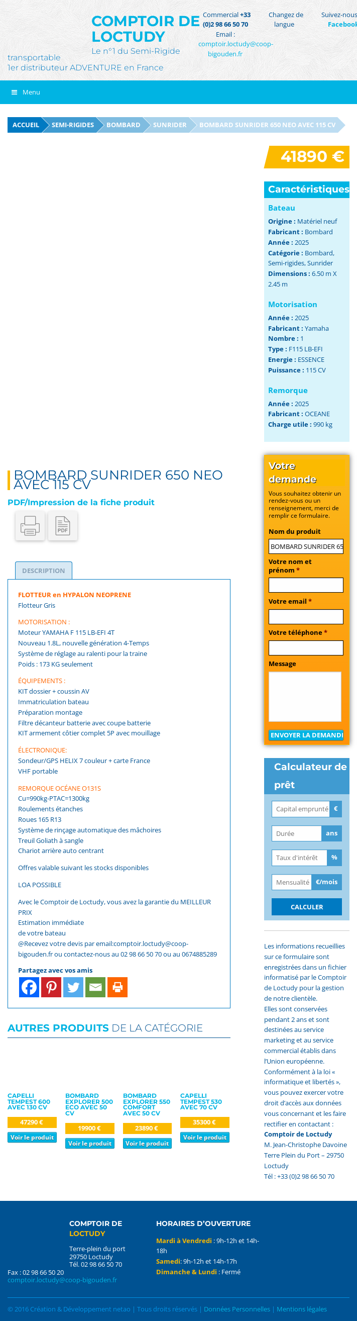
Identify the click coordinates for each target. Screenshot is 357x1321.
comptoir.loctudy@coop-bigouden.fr (235, 48)
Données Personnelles (237, 1308)
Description (43, 570)
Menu (25, 92)
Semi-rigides (73, 124)
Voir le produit (32, 1137)
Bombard (123, 124)
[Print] (117, 987)
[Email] (95, 987)
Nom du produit (295, 531)
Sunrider (170, 124)
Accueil (26, 124)
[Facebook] (29, 987)
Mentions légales (302, 1308)
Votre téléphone (298, 632)
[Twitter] (73, 987)
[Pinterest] (51, 987)
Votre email (290, 601)
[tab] (43, 570)
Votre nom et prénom (290, 566)
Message (282, 663)
